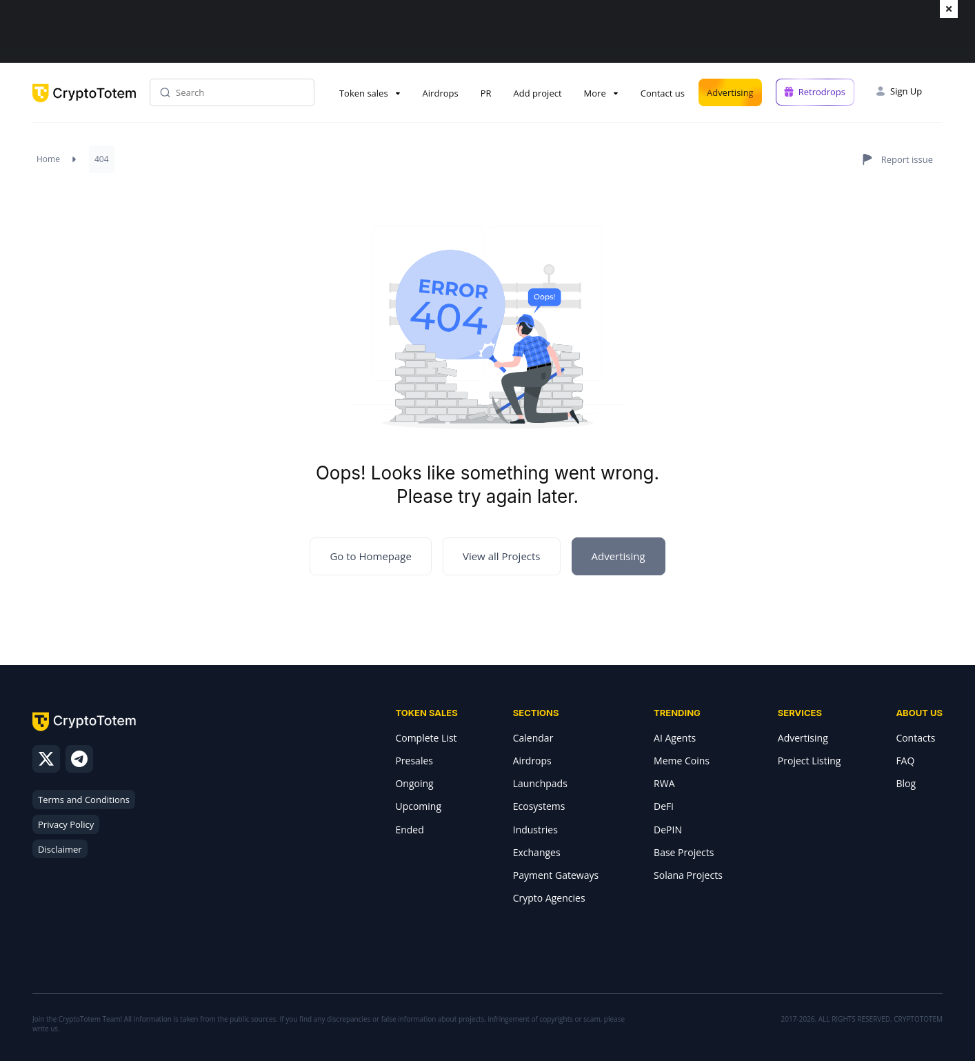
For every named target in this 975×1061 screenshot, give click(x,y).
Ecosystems (539, 806)
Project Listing (809, 760)
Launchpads (540, 783)
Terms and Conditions (84, 799)
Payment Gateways (556, 875)
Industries (535, 829)
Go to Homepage (371, 556)
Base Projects (684, 852)
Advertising (730, 92)
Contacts (915, 737)
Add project (538, 93)
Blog (906, 783)
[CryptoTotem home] (84, 104)
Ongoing (414, 783)
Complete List (425, 737)
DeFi (664, 806)
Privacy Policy (66, 824)
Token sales (363, 93)
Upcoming (418, 806)
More (595, 93)
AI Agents (675, 737)
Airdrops (441, 93)
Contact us (663, 93)
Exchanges (537, 852)
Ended (409, 829)
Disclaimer (60, 849)
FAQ (905, 760)
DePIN (668, 829)
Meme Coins (682, 760)
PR (486, 93)
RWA (664, 783)
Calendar (533, 737)
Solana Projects (688, 875)
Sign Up (906, 91)
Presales (414, 760)
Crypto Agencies (549, 897)
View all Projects (502, 556)
